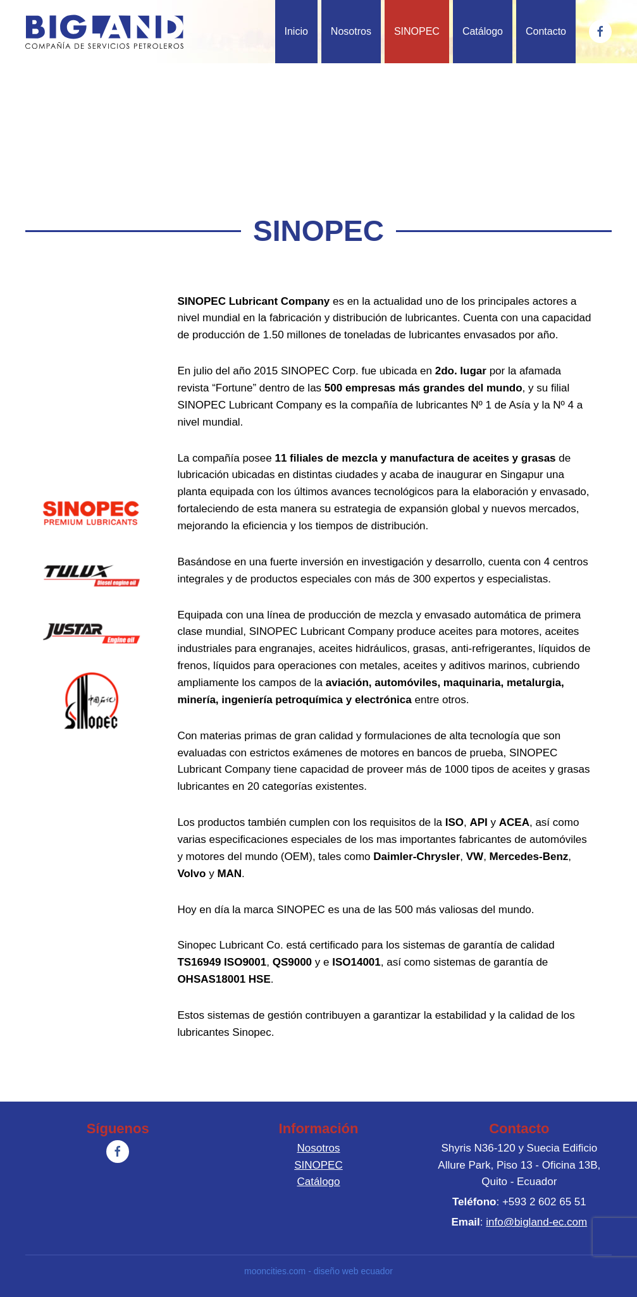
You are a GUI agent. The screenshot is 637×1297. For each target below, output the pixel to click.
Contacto (546, 31)
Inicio (296, 31)
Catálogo (482, 31)
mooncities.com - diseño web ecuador (316, 1271)
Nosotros (351, 31)
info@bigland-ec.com (534, 1222)
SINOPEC (417, 31)
